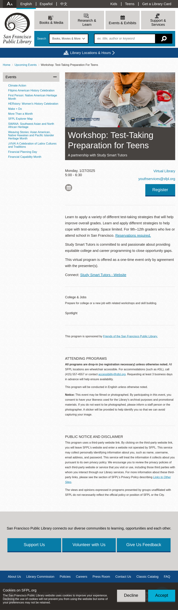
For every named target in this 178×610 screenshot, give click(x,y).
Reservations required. (133, 235)
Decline (131, 595)
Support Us (34, 544)
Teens (129, 4)
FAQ (167, 576)
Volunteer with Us (89, 544)
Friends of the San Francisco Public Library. (130, 336)
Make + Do (15, 108)
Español (46, 4)
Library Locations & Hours (90, 53)
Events (10, 77)
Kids (113, 4)
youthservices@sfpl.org (156, 179)
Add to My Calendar (68, 187)
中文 (63, 4)
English (26, 4)
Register (160, 189)
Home (6, 64)
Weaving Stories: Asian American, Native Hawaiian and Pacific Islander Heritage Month (31, 135)
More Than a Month (20, 113)
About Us (14, 576)
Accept (161, 595)
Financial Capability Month (24, 156)
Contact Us (123, 576)
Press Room (101, 576)
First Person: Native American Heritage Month (32, 97)
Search (41, 38)
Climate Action (17, 85)
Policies (65, 576)
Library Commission (40, 576)
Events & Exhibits (122, 23)
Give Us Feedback (143, 544)
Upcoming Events (25, 64)
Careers (81, 576)
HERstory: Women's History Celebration (33, 103)
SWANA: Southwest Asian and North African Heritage (31, 125)
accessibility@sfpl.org (112, 374)
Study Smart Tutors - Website (103, 275)
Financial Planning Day (22, 151)
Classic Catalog (147, 576)
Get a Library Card (156, 4)
